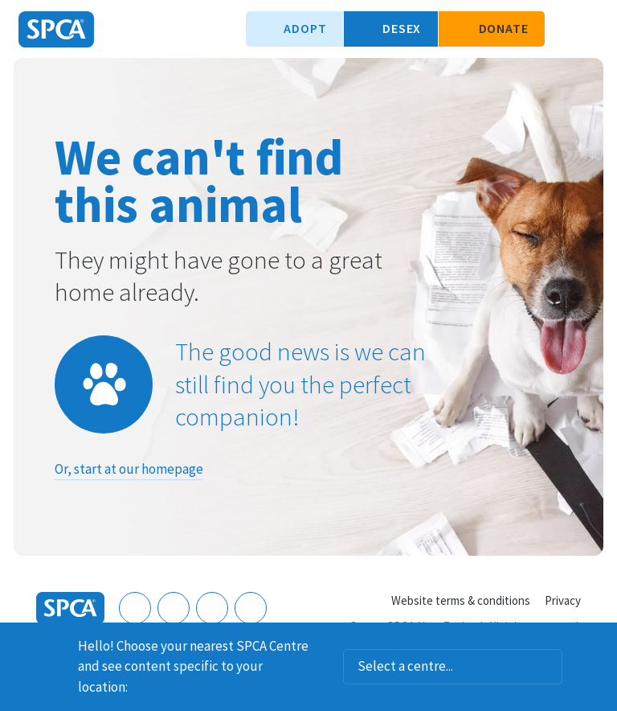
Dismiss (598, 643)
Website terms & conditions (460, 600)
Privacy (563, 600)
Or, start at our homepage (129, 469)
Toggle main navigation (591, 29)
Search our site (565, 29)
